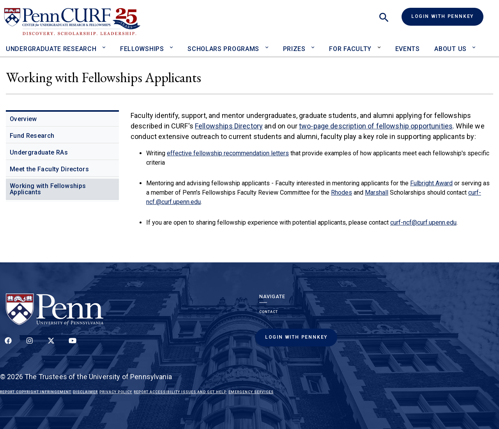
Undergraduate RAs (39, 152)
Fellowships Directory (229, 126)
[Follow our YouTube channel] (72, 345)
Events (407, 49)
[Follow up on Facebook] (8, 345)
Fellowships (142, 49)
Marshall (376, 192)
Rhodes (341, 192)
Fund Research (32, 135)
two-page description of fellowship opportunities (376, 126)
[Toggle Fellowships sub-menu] (173, 43)
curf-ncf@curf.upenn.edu (423, 222)
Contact (268, 312)
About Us (450, 49)
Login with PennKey (442, 16)
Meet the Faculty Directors (49, 169)
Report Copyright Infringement (35, 392)
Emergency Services (251, 392)
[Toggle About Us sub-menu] (475, 43)
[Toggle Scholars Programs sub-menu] (268, 43)
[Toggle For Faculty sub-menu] (380, 43)
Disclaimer (85, 392)
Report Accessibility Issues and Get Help (180, 392)
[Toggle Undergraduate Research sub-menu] (105, 43)
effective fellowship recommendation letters (228, 153)
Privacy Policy (115, 392)
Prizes (294, 49)
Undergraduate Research (51, 49)
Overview (23, 119)
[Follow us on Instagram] (29, 345)
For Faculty (350, 49)
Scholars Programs (223, 49)
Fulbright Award (431, 183)
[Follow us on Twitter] (51, 345)
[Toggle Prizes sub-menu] (314, 43)
